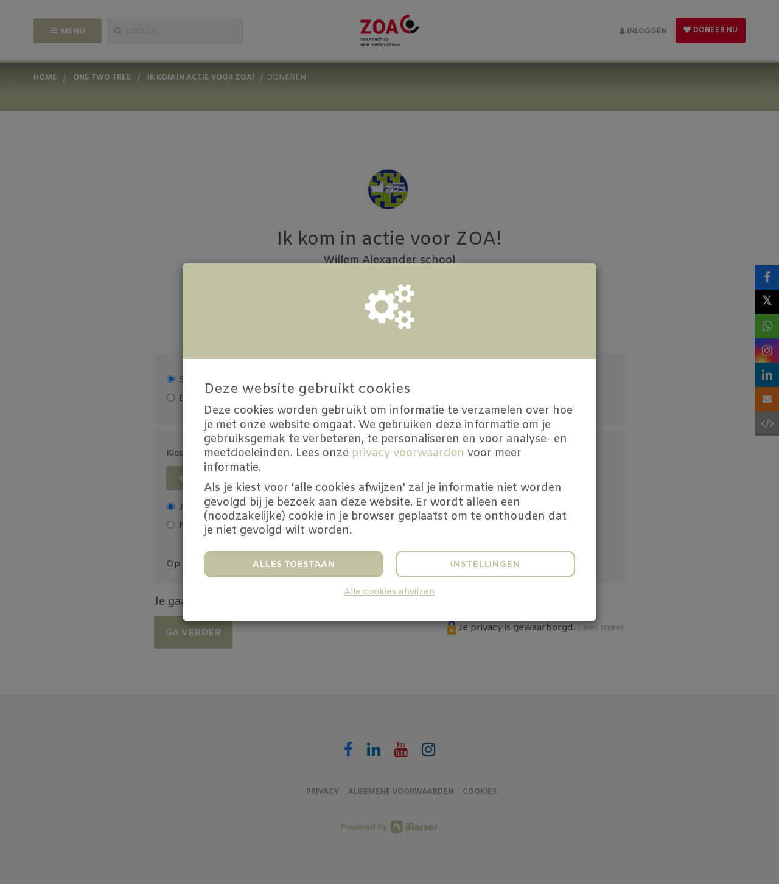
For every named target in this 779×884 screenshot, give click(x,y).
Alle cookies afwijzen (389, 592)
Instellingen (485, 565)
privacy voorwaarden (408, 453)
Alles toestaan (294, 565)
